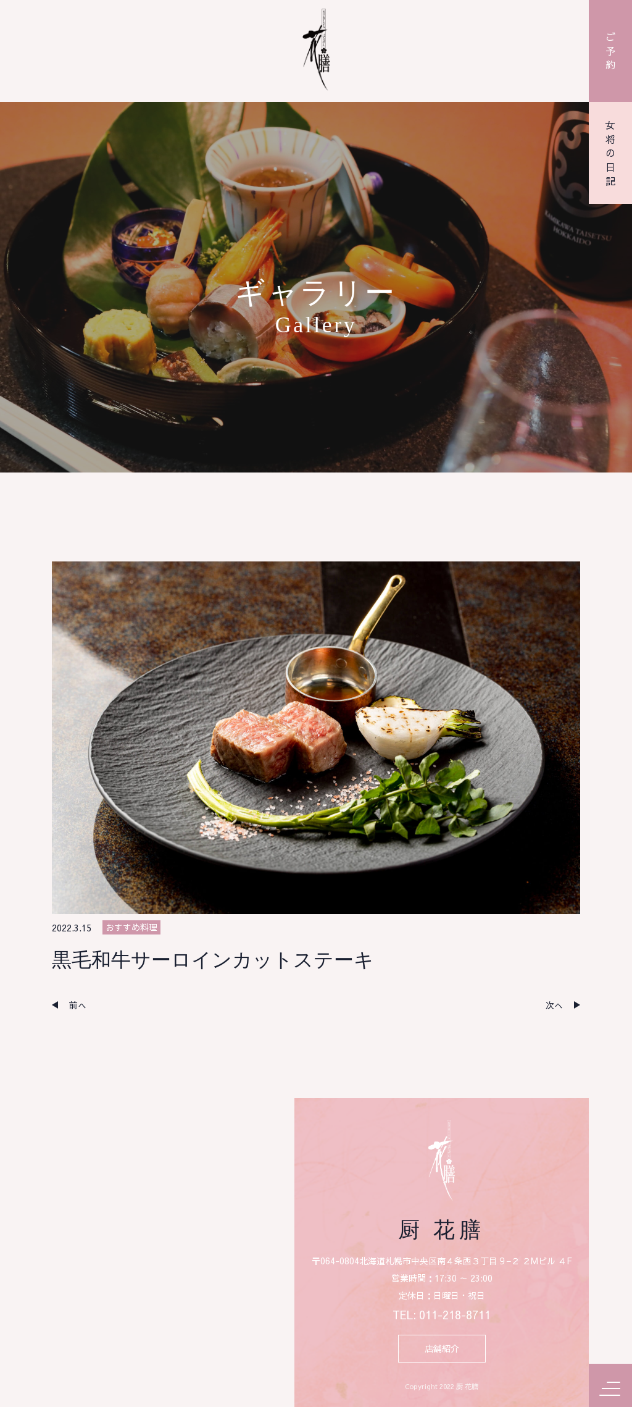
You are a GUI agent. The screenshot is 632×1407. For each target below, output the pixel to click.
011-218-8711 (455, 1315)
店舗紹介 (442, 1348)
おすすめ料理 (131, 927)
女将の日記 (610, 153)
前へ (77, 1005)
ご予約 (610, 51)
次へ (554, 1005)
